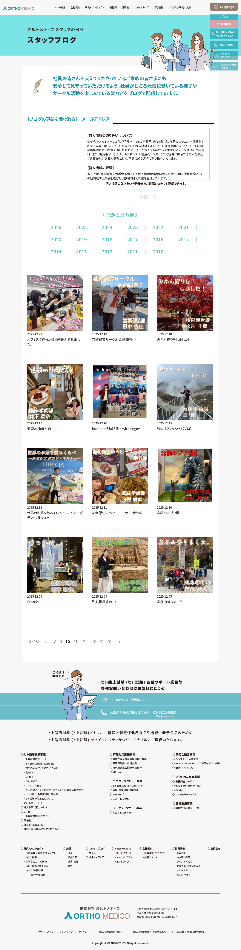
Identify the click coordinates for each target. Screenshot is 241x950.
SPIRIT (29, 776)
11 (75, 641)
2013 (81, 251)
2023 (132, 227)
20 (94, 641)
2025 (81, 227)
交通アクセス (151, 857)
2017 (132, 239)
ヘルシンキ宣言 (33, 785)
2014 (56, 251)
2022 (158, 227)
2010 (158, 251)
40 (109, 641)
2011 (132, 251)
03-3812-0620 (164, 712)
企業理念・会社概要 (154, 853)
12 (83, 641)
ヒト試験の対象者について (39, 798)
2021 (183, 227)
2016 (158, 239)
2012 (107, 251)
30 (102, 641)
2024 (107, 227)
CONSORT (31, 781)
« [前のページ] (46, 641)
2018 (107, 239)
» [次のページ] (119, 641)
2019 (81, 239)
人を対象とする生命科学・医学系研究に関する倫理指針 (54, 790)
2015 (183, 239)
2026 (56, 227)
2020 (56, 239)
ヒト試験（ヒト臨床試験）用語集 (41, 794)
